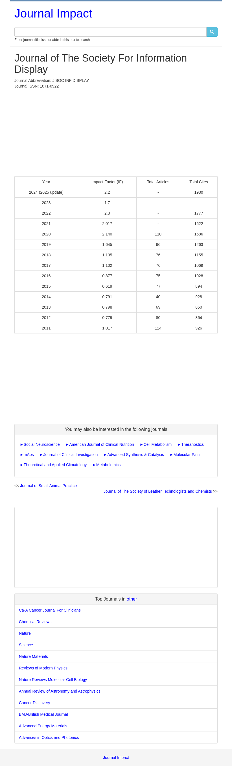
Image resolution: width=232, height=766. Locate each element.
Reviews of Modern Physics (43, 668)
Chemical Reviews (35, 621)
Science (26, 645)
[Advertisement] (116, 131)
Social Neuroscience (42, 444)
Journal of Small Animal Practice (48, 485)
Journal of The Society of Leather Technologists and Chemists (158, 491)
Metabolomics (108, 464)
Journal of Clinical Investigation (70, 454)
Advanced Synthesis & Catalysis (135, 454)
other (132, 599)
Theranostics (192, 444)
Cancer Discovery (34, 702)
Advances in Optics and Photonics (49, 737)
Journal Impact (53, 13)
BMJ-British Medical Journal (43, 714)
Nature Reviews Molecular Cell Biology (53, 679)
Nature (25, 633)
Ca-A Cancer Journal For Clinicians (50, 610)
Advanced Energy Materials (43, 726)
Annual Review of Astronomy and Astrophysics (59, 691)
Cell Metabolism (158, 444)
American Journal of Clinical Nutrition (101, 444)
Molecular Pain (187, 454)
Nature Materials (33, 656)
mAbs (29, 454)
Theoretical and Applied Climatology (55, 464)
